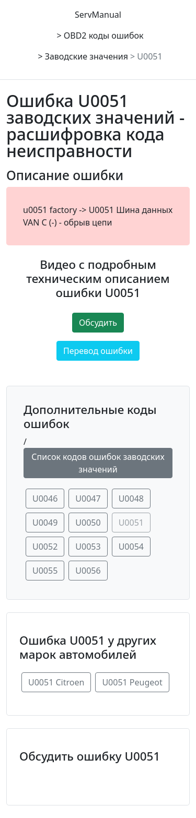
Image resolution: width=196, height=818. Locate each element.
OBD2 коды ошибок (104, 35)
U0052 (44, 546)
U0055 (44, 570)
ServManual (98, 14)
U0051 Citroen (56, 682)
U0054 (131, 546)
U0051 (149, 56)
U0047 (87, 498)
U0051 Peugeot (132, 682)
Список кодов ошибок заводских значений (97, 463)
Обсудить (98, 322)
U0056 (87, 570)
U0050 (87, 522)
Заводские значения (86, 56)
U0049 (44, 522)
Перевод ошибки (98, 351)
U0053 (87, 546)
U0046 (44, 498)
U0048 (131, 498)
